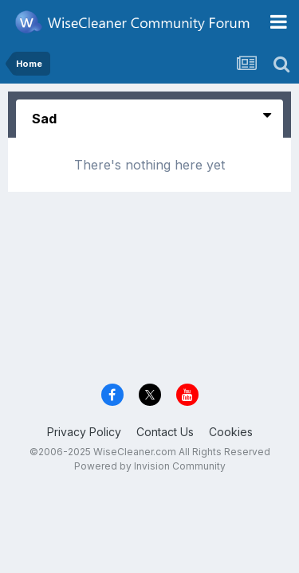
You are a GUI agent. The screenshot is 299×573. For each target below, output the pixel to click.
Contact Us (165, 432)
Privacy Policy (84, 432)
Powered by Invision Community (150, 466)
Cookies (231, 432)
